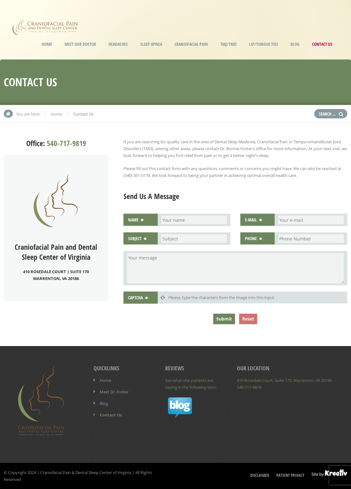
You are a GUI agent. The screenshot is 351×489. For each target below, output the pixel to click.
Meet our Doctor (80, 44)
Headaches (118, 44)
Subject (135, 238)
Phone (251, 238)
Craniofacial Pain (191, 44)
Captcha (135, 298)
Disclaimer (259, 475)
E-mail (251, 220)
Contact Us (322, 44)
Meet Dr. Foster (114, 392)
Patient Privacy (290, 475)
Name (133, 220)
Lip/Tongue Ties (263, 44)
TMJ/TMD (228, 44)
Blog (295, 44)
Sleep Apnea (151, 44)
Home (47, 44)
